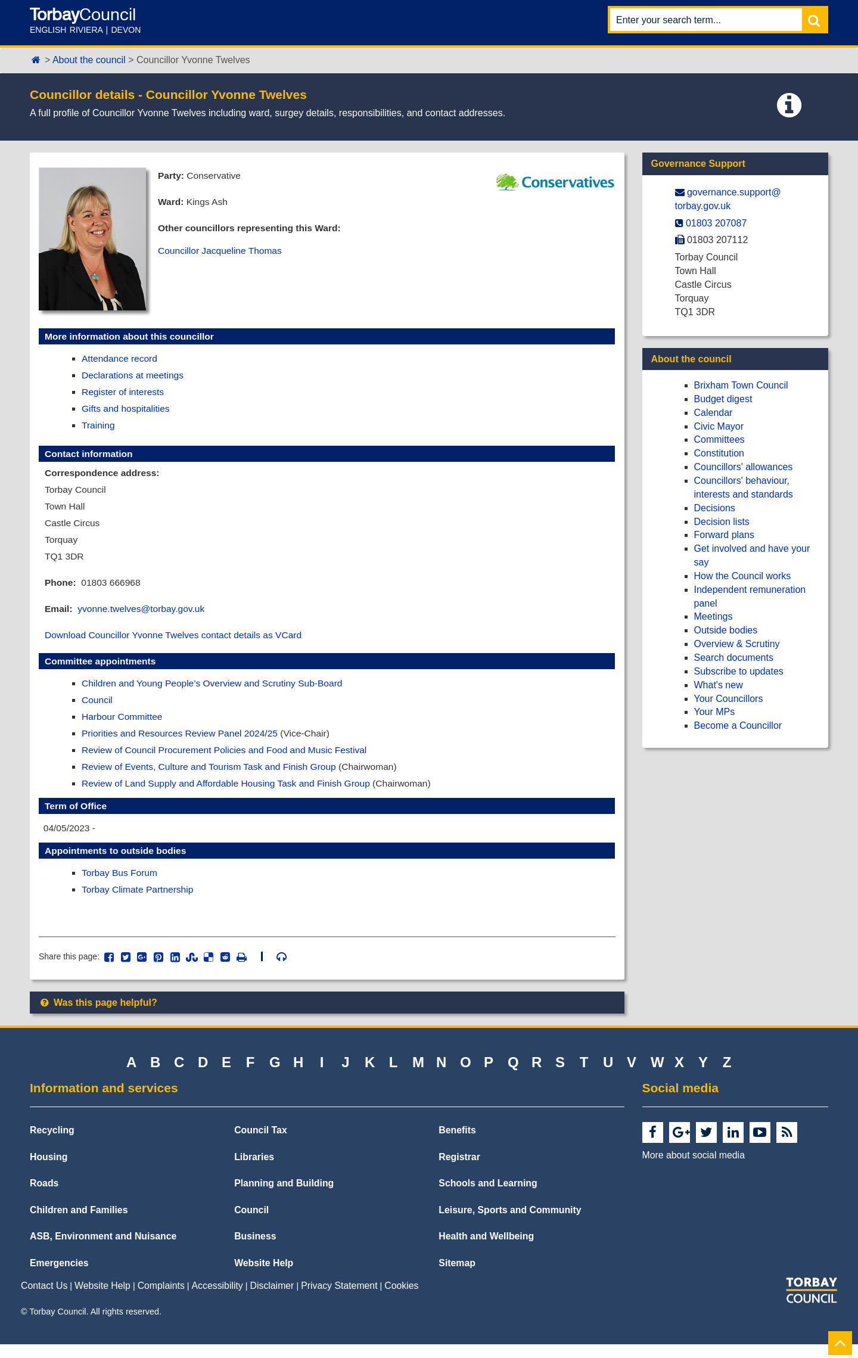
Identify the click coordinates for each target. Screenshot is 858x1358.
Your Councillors (728, 699)
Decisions (714, 508)
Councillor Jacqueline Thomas (221, 252)
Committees (719, 439)
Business (255, 1250)
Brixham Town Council (741, 385)
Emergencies (59, 1277)
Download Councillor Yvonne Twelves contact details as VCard (177, 642)
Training (99, 427)
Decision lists (722, 522)
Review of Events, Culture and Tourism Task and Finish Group (213, 777)
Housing (48, 1171)
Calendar (713, 413)
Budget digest (723, 399)
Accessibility (217, 1300)
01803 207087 (716, 223)
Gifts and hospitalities (127, 410)
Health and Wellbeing (486, 1250)
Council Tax (260, 1144)
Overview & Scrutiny (737, 644)
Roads (44, 1197)
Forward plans (724, 535)
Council (97, 708)
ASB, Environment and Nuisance (103, 1250)
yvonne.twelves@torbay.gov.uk (144, 615)
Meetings (713, 616)
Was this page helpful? (98, 1016)
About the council (89, 60)
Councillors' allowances (743, 467)
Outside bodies (726, 630)
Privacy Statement (339, 1300)
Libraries (254, 1171)
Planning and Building (284, 1197)
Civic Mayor (719, 426)
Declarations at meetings (134, 376)
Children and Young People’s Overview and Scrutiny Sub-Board (216, 691)
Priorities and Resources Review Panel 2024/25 (183, 743)
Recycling (52, 1144)
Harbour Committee (123, 725)
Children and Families (79, 1224)
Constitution (719, 453)
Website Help (263, 1277)
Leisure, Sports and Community (510, 1224)
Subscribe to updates (739, 671)
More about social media (693, 1169)
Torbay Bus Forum (121, 885)
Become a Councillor (738, 725)
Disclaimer (272, 1300)
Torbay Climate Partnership (139, 902)
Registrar (459, 1171)
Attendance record (121, 359)
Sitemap (457, 1277)
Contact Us (44, 1300)
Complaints (161, 1300)
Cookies (401, 1300)
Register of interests (124, 394)
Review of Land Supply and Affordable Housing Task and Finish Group (230, 794)
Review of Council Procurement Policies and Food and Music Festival (228, 759)
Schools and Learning (488, 1197)
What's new (718, 685)
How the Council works (742, 576)
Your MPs (714, 712)
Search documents (733, 657)
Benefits (457, 1144)
